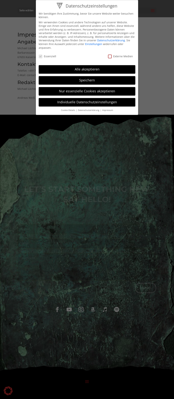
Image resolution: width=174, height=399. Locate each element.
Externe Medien (120, 53)
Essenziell (47, 53)
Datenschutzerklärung (111, 37)
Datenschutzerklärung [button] (89, 107)
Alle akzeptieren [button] (87, 66)
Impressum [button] (107, 107)
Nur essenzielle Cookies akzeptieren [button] (87, 88)
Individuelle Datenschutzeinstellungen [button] (87, 99)
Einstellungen (93, 41)
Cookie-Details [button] (68, 107)
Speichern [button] (87, 77)
